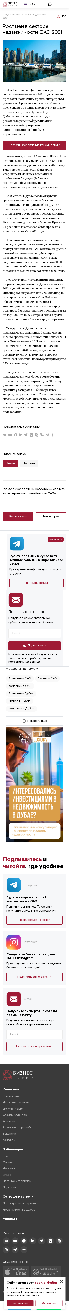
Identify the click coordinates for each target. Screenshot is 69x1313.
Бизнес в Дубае (20, 701)
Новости (29, 463)
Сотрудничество (18, 1196)
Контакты (9, 1140)
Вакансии (9, 1134)
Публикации (15, 1149)
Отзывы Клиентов (15, 1115)
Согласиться (20, 1303)
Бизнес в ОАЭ (47, 678)
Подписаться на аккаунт (34, 977)
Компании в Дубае (21, 708)
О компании (11, 1096)
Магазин (10, 1219)
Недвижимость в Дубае (19, 1210)
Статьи (10, 463)
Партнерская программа (20, 1203)
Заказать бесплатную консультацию (34, 145)
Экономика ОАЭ (20, 678)
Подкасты (9, 1187)
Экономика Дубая (21, 693)
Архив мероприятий (17, 1127)
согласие (15, 658)
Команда (9, 1121)
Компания (13, 1089)
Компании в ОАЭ (20, 686)
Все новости (18, 516)
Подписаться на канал (34, 920)
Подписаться (36, 583)
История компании (16, 1102)
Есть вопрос (51, 516)
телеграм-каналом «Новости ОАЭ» (31, 493)
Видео (7, 1175)
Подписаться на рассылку (34, 1046)
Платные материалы (17, 1181)
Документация (13, 1109)
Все (5, 1156)
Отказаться (49, 1303)
